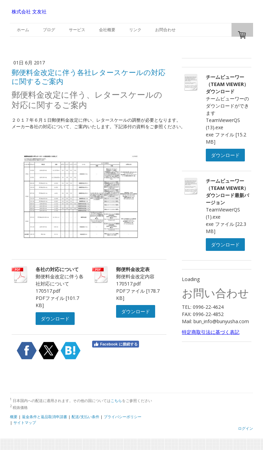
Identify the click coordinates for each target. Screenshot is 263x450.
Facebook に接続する (115, 344)
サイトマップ (24, 422)
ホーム (23, 30)
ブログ (49, 30)
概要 (13, 416)
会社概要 (107, 30)
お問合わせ (165, 30)
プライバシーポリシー (122, 416)
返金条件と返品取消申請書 (44, 416)
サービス (77, 30)
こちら (116, 400)
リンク (135, 30)
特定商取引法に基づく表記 (210, 332)
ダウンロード (55, 318)
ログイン (245, 428)
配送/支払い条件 (85, 416)
